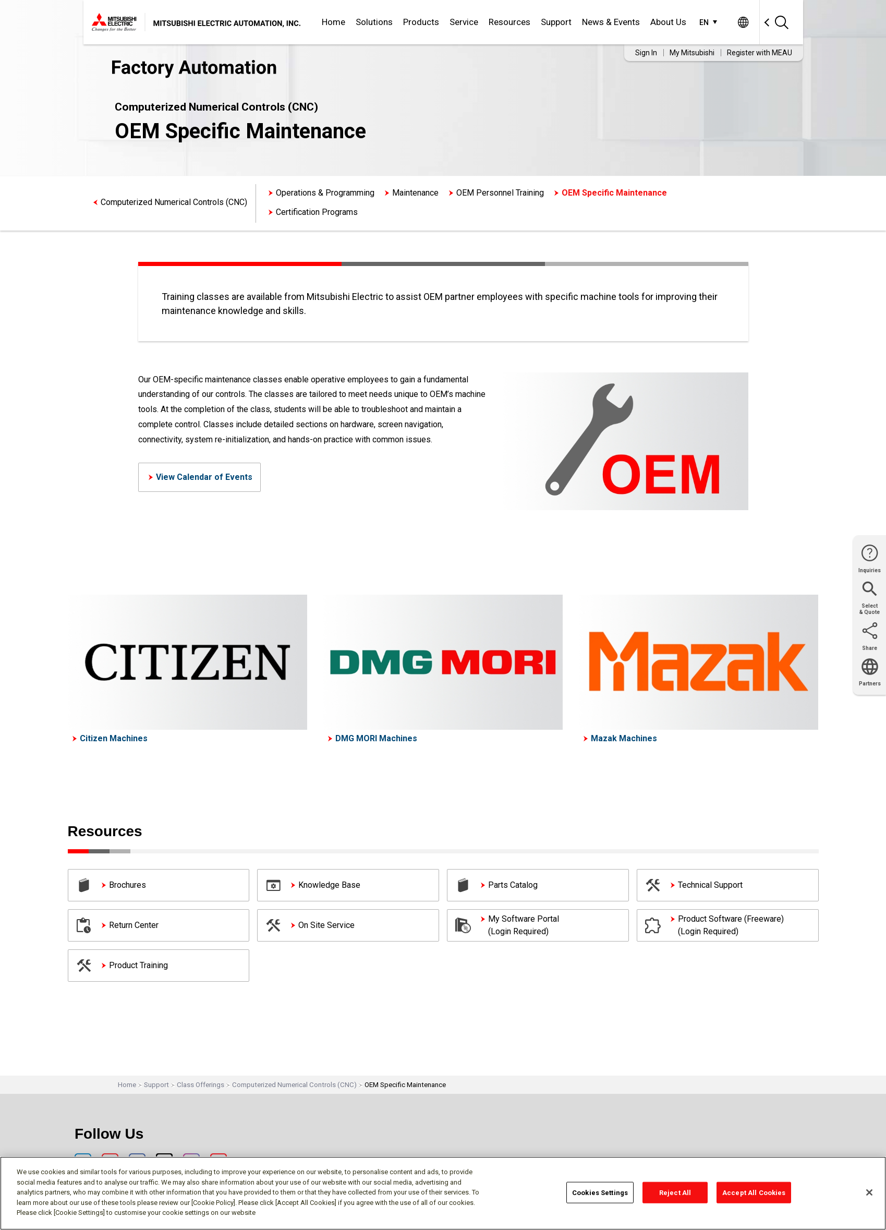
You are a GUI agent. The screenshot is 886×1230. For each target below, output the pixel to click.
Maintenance (415, 193)
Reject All (675, 1192)
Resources (509, 22)
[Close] (869, 1192)
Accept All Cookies (753, 1192)
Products (421, 22)
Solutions (374, 22)
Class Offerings (200, 1085)
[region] (443, 1193)
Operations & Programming (325, 193)
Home (333, 22)
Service (464, 22)
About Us (668, 22)
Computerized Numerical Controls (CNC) (174, 202)
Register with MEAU (759, 53)
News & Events (611, 22)
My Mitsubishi (692, 53)
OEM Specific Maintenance (614, 193)
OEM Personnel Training (500, 193)
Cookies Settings (600, 1192)
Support (556, 22)
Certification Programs (317, 212)
